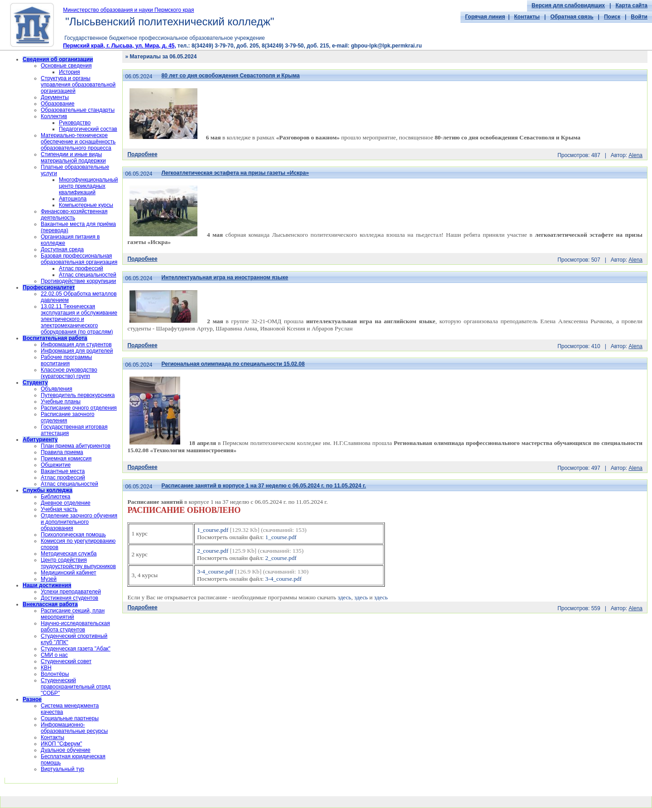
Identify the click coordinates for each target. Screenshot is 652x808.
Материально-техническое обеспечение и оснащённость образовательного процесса (78, 141)
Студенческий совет (66, 661)
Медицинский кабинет (68, 572)
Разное (32, 699)
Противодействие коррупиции (78, 281)
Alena (635, 155)
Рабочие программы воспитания (66, 360)
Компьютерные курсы (86, 205)
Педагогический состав (88, 129)
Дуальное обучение (66, 750)
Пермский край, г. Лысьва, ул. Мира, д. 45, (119, 46)
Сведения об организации (58, 59)
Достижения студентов (69, 598)
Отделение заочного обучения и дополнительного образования (79, 521)
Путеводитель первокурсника (78, 395)
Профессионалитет (49, 287)
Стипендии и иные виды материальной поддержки (73, 157)
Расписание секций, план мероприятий (73, 613)
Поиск (612, 17)
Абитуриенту (40, 439)
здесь (344, 597)
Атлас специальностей (87, 275)
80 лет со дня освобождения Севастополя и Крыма (231, 75)
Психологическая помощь (73, 534)
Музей (49, 579)
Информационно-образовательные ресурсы (74, 728)
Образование (57, 103)
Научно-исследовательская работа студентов (75, 626)
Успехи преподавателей (71, 591)
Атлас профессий (81, 268)
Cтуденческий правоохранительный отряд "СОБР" (75, 686)
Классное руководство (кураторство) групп (69, 373)
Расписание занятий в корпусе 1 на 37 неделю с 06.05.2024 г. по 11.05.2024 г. (264, 486)
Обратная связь (571, 17)
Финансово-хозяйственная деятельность (74, 214)
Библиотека (55, 496)
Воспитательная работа (55, 338)
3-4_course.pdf (215, 571)
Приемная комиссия (66, 458)
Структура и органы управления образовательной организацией (78, 84)
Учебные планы (61, 401)
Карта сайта (631, 5)
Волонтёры (55, 674)
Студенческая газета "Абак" (75, 648)
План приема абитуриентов (75, 446)
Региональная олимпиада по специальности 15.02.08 (233, 364)
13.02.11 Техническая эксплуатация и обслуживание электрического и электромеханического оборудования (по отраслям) (79, 319)
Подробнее (142, 154)
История (69, 72)
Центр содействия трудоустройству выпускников (78, 563)
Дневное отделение (66, 503)
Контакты (527, 17)
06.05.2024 (138, 76)
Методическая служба (68, 553)
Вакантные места (63, 471)
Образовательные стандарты (78, 110)
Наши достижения (47, 585)
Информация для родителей (77, 351)
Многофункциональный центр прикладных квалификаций (88, 186)
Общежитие (56, 465)
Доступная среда (62, 249)
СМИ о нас (54, 655)
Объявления (56, 389)
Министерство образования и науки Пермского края (128, 10)
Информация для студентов (76, 344)
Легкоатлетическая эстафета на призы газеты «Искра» (235, 173)
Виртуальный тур (62, 769)
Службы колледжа (47, 490)
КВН (46, 668)
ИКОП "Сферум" (61, 744)
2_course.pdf (212, 550)
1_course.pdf (212, 529)
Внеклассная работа (50, 604)
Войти (639, 17)
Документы (55, 97)
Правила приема (62, 452)
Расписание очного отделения (79, 408)
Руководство (75, 123)
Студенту (35, 382)
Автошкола (72, 199)
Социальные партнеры (70, 718)
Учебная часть (59, 509)
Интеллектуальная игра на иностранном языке (225, 277)
